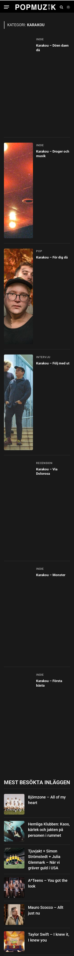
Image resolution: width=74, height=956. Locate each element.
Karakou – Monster (50, 575)
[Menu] (6, 7)
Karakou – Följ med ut (52, 363)
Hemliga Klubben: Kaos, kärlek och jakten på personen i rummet (49, 830)
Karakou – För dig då (52, 257)
